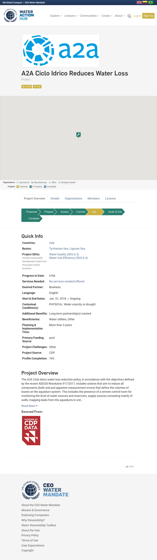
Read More (29, 406)
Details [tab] (55, 198)
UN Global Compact (13, 2)
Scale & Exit (115, 211)
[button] (78, 135)
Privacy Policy (30, 535)
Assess (65, 211)
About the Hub (30, 530)
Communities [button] (89, 15)
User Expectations (32, 545)
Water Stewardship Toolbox (38, 525)
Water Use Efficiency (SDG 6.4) (68, 257)
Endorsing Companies (35, 515)
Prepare (48, 211)
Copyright (27, 550)
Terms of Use (29, 540)
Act (94, 211)
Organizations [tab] (73, 198)
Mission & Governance (35, 510)
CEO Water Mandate (35, 2)
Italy (52, 243)
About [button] (120, 15)
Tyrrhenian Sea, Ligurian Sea (67, 248)
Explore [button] (56, 15)
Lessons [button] (70, 15)
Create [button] (106, 15)
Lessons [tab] (110, 198)
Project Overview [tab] (34, 198)
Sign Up (148, 15)
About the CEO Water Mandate (40, 505)
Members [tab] (94, 198)
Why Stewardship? (33, 520)
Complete (34, 218)
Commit (80, 211)
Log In (137, 16)
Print (129, 466)
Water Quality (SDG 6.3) (64, 254)
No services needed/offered (66, 281)
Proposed (31, 211)
